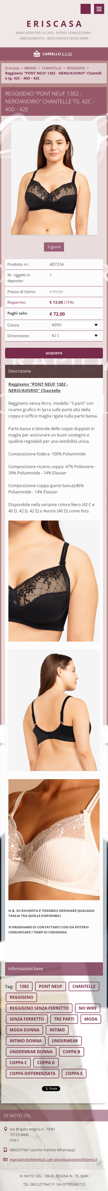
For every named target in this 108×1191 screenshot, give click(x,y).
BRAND (30, 68)
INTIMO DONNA (26, 1041)
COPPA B (71, 1051)
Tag (8, 986)
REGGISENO (21, 997)
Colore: (13, 325)
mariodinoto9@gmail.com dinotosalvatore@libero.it (53, 1159)
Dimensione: (18, 335)
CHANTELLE (51, 68)
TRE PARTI (64, 1019)
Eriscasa (12, 68)
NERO (57, 324)
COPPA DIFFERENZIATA (32, 1073)
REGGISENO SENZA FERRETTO (39, 1008)
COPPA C (18, 1062)
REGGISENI (76, 68)
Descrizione (19, 371)
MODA (90, 1019)
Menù (99, 9)
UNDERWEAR (65, 1041)
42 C (55, 335)
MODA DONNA (24, 1030)
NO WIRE (88, 1008)
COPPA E (74, 1073)
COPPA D (46, 1062)
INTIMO (57, 1030)
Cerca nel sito (86, 9)
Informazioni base (25, 968)
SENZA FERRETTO (27, 1019)
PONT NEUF (50, 986)
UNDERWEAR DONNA (31, 1051)
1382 (24, 986)
